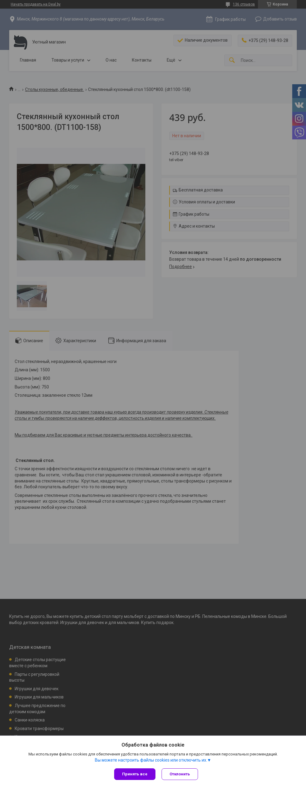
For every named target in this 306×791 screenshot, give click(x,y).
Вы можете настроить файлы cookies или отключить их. (151, 760)
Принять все (134, 774)
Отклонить (180, 774)
